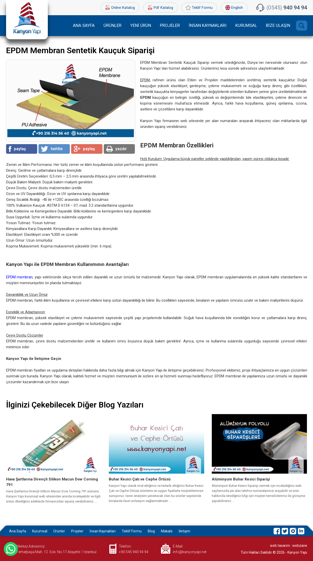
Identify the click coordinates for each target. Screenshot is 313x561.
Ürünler (59, 531)
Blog (151, 531)
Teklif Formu (202, 7)
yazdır (116, 149)
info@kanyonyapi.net (189, 552)
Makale (167, 531)
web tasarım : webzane (288, 546)
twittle (52, 149)
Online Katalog (123, 7)
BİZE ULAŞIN (278, 25)
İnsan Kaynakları (103, 531)
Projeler (77, 531)
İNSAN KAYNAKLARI (207, 25)
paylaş (17, 149)
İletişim (184, 531)
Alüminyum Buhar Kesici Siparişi (241, 479)
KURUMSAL (246, 25)
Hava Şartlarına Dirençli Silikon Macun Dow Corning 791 (52, 482)
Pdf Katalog (163, 7)
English (237, 7)
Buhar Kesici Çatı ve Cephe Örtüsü (140, 479)
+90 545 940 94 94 (133, 552)
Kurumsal (39, 531)
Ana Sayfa (17, 531)
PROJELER (170, 25)
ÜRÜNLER (112, 25)
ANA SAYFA (84, 25)
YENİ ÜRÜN (140, 25)
